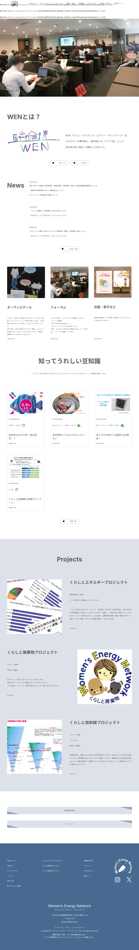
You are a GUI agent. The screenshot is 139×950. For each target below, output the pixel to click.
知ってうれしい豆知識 (15, 882)
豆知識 (86, 5)
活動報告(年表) (89, 856)
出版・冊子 (75, 5)
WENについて (12, 856)
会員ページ (127, 5)
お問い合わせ (113, 5)
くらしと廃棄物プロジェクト (52, 861)
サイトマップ (79, 923)
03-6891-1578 (69, 914)
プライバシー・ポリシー (63, 923)
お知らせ (10, 861)
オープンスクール (47, 5)
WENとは (32, 5)
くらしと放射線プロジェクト (52, 867)
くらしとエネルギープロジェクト (53, 856)
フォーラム (62, 5)
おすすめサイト (89, 867)
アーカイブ (88, 861)
